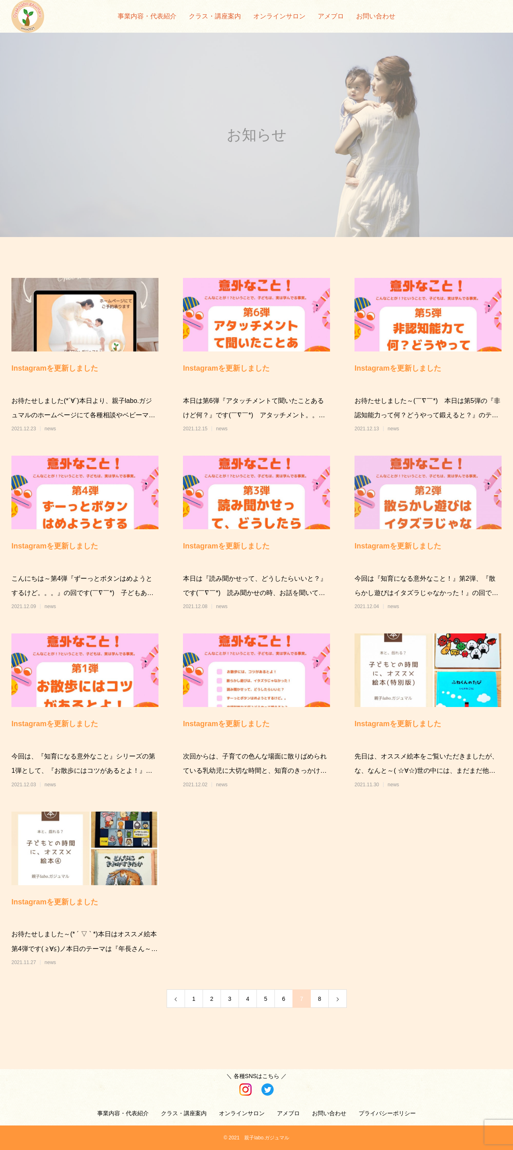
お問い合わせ (375, 16)
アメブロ (331, 16)
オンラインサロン (279, 16)
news (50, 428)
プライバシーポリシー (387, 1113)
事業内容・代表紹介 (147, 16)
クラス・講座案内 (215, 16)
